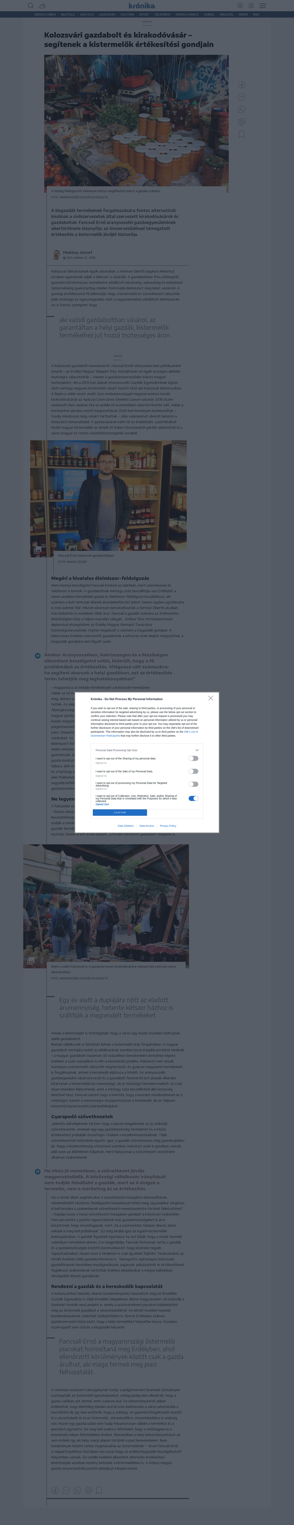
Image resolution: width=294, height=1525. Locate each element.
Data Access (147, 825)
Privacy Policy (168, 825)
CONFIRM (120, 812)
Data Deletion (126, 825)
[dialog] (147, 762)
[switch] (193, 758)
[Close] (211, 699)
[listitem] (147, 750)
